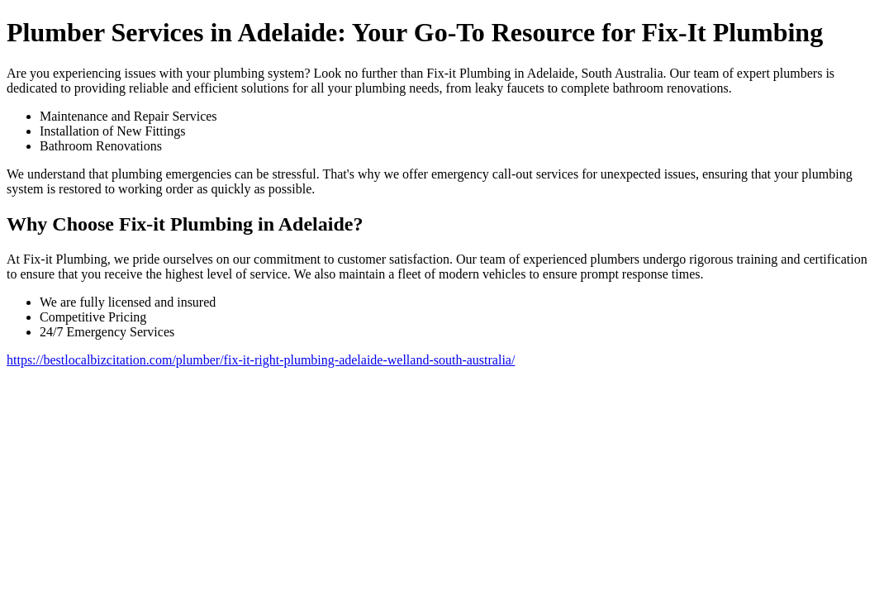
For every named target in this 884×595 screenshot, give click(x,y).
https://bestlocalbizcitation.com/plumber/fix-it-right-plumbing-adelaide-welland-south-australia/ (261, 360)
